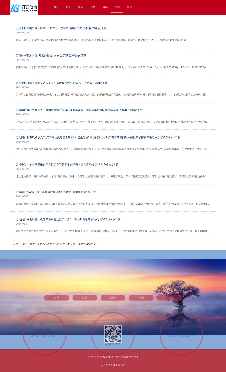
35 (41, 244)
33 (34, 244)
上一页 (22, 244)
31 (27, 244)
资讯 (68, 7)
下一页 (66, 244)
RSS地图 (123, 356)
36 (44, 244)
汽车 (117, 7)
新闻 (92, 7)
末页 (73, 244)
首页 (56, 7)
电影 (129, 7)
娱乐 (80, 7)
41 (61, 244)
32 (31, 244)
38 (51, 244)
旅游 (105, 7)
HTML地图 (133, 356)
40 (57, 244)
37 (47, 244)
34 (37, 244)
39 (54, 244)
